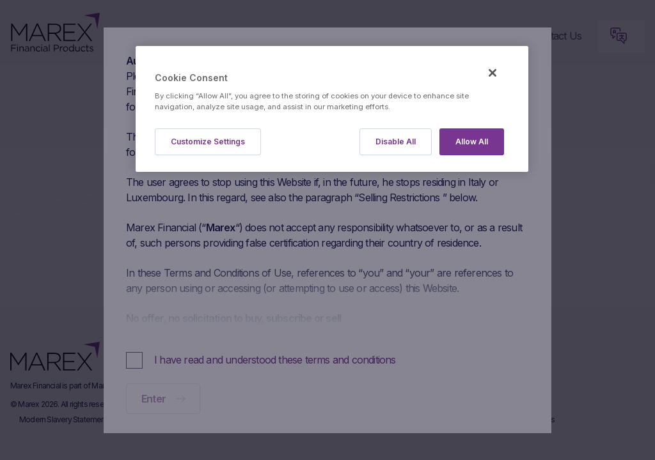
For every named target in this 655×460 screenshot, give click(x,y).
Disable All (395, 141)
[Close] (492, 73)
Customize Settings (208, 141)
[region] (332, 109)
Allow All (471, 141)
